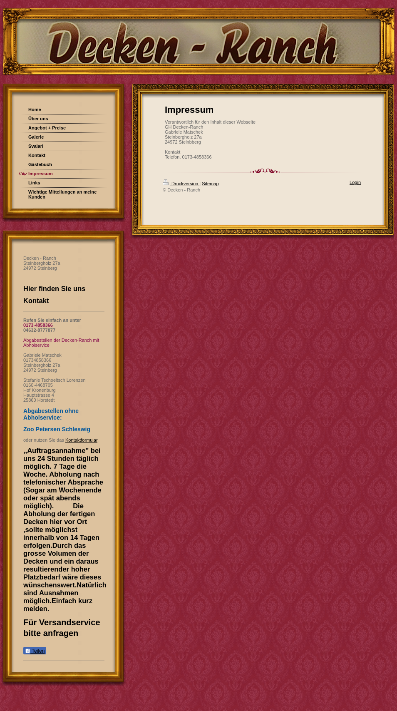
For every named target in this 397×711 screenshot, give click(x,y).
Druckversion (181, 183)
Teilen (35, 651)
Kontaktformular (81, 440)
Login (355, 182)
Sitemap (210, 183)
